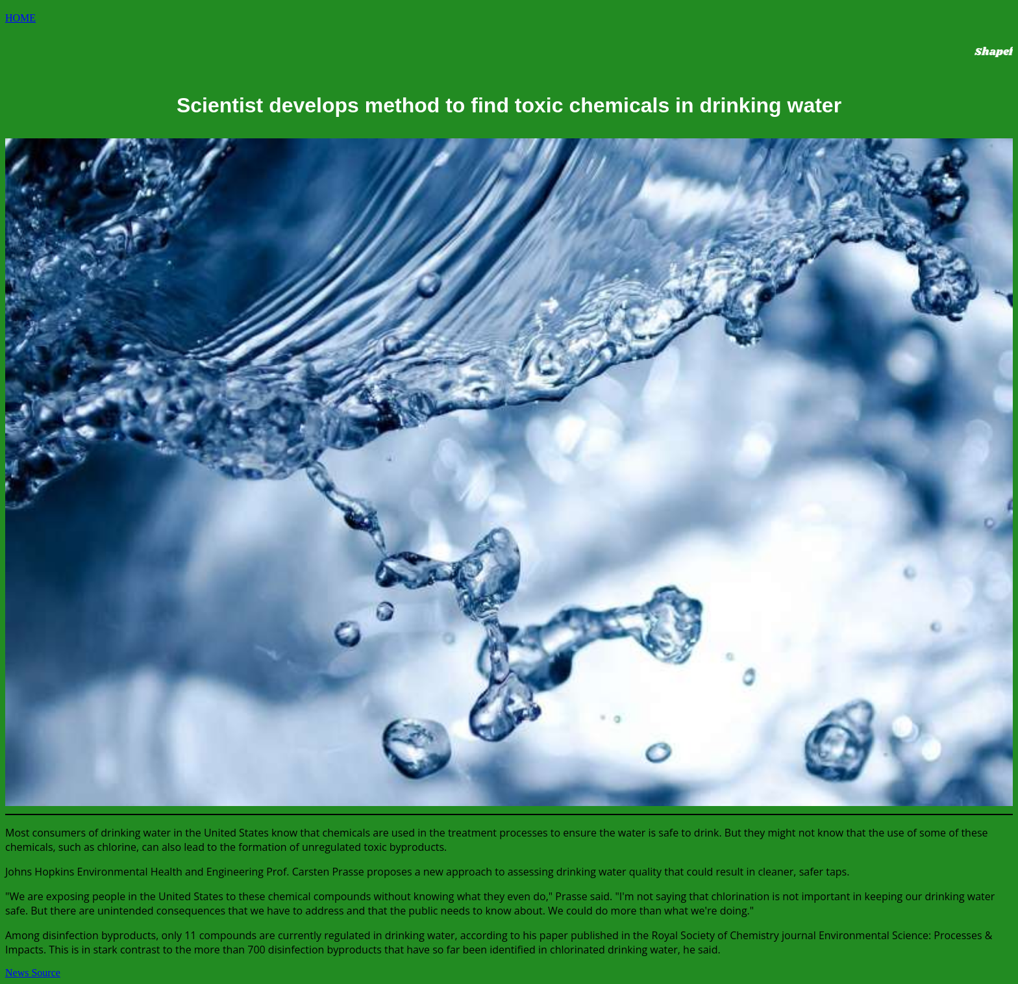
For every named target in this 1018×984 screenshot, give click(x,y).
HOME (20, 17)
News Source (32, 972)
